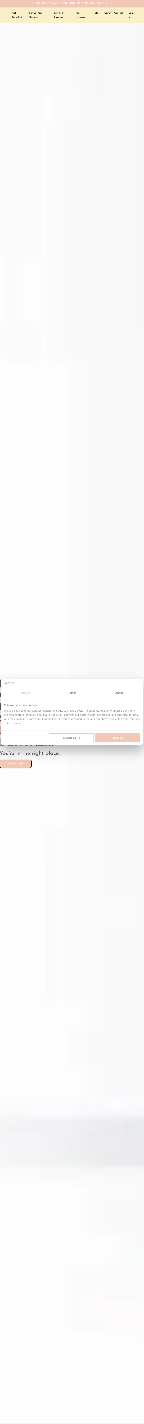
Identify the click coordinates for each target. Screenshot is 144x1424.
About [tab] (119, 692)
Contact (118, 13)
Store (98, 13)
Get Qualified (17, 15)
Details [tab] (72, 692)
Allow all (117, 737)
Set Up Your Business (35, 15)
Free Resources (81, 15)
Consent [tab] (25, 692)
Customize (71, 737)
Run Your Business (59, 15)
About (107, 13)
